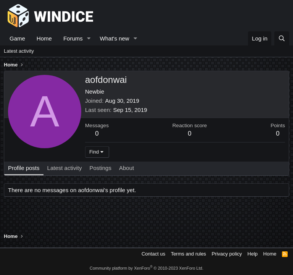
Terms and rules (188, 254)
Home (44, 38)
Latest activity (19, 51)
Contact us (153, 254)
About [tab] (126, 168)
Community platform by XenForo (146, 268)
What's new (114, 38)
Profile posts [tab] (24, 168)
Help (253, 254)
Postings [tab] (100, 168)
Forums (73, 38)
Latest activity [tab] (64, 168)
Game (17, 38)
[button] (89, 38)
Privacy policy (227, 254)
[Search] (281, 38)
